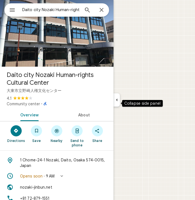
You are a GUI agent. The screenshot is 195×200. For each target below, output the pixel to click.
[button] (56, 176)
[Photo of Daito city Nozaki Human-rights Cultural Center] (56, 33)
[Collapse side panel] (116, 100)
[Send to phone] (77, 136)
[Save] (36, 133)
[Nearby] (57, 133)
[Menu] (12, 10)
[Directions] (16, 133)
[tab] (28, 114)
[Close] (101, 10)
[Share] (97, 133)
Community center (23, 103)
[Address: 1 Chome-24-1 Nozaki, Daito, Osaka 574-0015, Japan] (56, 163)
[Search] (87, 10)
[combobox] (51, 9)
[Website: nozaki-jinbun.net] (56, 187)
